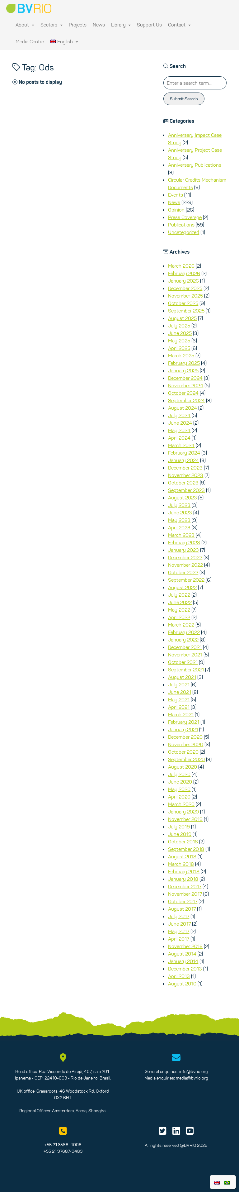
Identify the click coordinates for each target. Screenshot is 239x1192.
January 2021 (183, 729)
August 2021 (182, 677)
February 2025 (184, 363)
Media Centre (30, 41)
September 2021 (186, 669)
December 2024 (185, 378)
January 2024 (183, 460)
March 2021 (181, 714)
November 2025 (185, 296)
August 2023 (182, 497)
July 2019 (179, 826)
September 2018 (186, 849)
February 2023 (184, 542)
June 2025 (180, 333)
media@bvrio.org (192, 1078)
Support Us (149, 24)
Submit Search (184, 99)
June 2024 (180, 423)
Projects (78, 24)
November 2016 (185, 946)
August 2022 (182, 587)
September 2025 (186, 311)
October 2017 (182, 901)
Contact (179, 24)
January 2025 (183, 370)
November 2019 (185, 819)
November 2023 (185, 475)
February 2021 (183, 722)
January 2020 (183, 811)
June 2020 (180, 782)
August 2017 (182, 909)
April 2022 (179, 617)
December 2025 (185, 288)
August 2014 (182, 954)
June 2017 (179, 924)
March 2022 (181, 625)
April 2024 (179, 438)
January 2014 (183, 961)
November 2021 (185, 654)
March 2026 (181, 266)
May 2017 (178, 931)
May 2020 (179, 789)
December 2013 (185, 969)
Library (121, 24)
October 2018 (183, 841)
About (25, 24)
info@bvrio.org (193, 1071)
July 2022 (179, 595)
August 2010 (182, 983)
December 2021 (185, 647)
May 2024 (179, 430)
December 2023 (185, 468)
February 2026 (184, 273)
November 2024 (185, 385)
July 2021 (179, 684)
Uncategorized (183, 232)
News (99, 24)
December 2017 (184, 886)
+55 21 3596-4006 (63, 1144)
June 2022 (180, 602)
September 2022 (186, 580)
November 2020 (185, 744)
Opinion (176, 210)
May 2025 (179, 340)
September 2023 (186, 490)
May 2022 (179, 610)
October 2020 (183, 752)
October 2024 (183, 393)
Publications (181, 225)
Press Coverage (185, 217)
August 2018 (182, 856)
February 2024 (184, 453)
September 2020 (186, 759)
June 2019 (179, 834)
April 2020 (179, 797)
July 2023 (179, 505)
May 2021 (179, 699)
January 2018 (183, 879)
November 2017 (185, 894)
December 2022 (185, 557)
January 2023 (183, 550)
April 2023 (179, 527)
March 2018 (181, 864)
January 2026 (183, 281)
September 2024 (186, 400)
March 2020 (181, 804)
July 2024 (179, 415)
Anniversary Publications (194, 165)
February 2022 (184, 632)
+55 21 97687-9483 (63, 1151)
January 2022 (183, 640)
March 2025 (181, 355)
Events (175, 195)
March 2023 (181, 535)
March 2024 (181, 445)
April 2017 (178, 939)
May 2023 (179, 520)
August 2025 (182, 318)
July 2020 (179, 774)
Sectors (51, 24)
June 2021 (179, 692)
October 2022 (183, 572)
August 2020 (182, 767)
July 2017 (178, 916)
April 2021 (179, 707)
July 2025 (179, 325)
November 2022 (185, 565)
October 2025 (183, 303)
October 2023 (183, 482)
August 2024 (182, 408)
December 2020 (185, 737)
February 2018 (183, 871)
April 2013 (179, 976)
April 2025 (179, 348)
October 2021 (183, 662)
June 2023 (180, 512)
